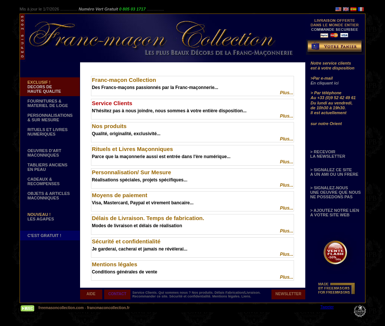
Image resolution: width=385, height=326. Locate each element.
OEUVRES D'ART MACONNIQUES (44, 152)
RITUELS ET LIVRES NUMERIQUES (47, 131)
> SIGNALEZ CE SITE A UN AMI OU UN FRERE (334, 172)
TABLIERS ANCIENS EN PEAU (47, 167)
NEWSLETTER (289, 294)
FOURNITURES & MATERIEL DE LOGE (47, 103)
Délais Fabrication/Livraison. (238, 292)
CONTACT (117, 294)
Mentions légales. (227, 296)
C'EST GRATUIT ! (44, 235)
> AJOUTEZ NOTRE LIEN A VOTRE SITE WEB (334, 212)
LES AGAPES (40, 216)
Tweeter (327, 307)
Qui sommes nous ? (175, 292)
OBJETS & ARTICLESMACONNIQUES (48, 195)
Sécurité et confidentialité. (190, 296)
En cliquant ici (325, 83)
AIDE (90, 294)
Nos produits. (203, 292)
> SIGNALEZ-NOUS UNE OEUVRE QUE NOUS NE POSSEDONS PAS (335, 192)
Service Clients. (145, 292)
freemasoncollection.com (61, 308)
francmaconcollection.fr (108, 308)
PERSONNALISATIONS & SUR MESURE (50, 117)
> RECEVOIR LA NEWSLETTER (327, 153)
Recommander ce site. (150, 296)
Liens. (246, 296)
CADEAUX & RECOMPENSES (43, 181)
